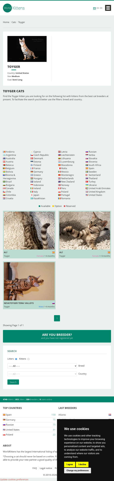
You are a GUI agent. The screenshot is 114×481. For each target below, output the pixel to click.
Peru (63, 188)
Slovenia (93, 161)
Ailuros (62, 414)
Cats (14, 22)
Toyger (21, 22)
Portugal (65, 194)
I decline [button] (82, 464)
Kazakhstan (39, 198)
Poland (64, 191)
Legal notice (46, 468)
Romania (65, 198)
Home (6, 22)
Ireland (37, 188)
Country (82, 373)
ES (98, 8)
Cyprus (37, 151)
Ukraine (93, 184)
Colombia (11, 194)
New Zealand (68, 181)
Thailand (93, 178)
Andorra (10, 151)
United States (95, 194)
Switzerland (94, 174)
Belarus (10, 164)
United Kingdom (97, 191)
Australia (10, 158)
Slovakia (93, 158)
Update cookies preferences (14, 479)
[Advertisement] (57, 125)
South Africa (95, 164)
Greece (37, 174)
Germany (38, 171)
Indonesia (38, 184)
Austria (9, 161)
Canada (10, 188)
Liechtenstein (68, 154)
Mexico (65, 171)
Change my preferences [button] (77, 470)
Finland (37, 164)
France (37, 168)
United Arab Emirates (99, 188)
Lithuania (66, 158)
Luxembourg (67, 161)
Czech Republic (41, 154)
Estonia (37, 161)
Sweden (93, 171)
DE (101, 8)
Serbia (92, 154)
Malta (64, 168)
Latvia (64, 151)
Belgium (10, 168)
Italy (36, 191)
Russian (92, 151)
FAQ (35, 468)
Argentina (11, 154)
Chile (8, 191)
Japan (36, 194)
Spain (91, 168)
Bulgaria (10, 184)
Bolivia (9, 171)
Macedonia (66, 164)
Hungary (38, 178)
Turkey (92, 181)
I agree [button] (69, 464)
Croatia (9, 198)
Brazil (9, 181)
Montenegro (67, 174)
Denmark (38, 158)
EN (94, 8)
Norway (65, 184)
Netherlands (67, 178)
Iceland (37, 181)
